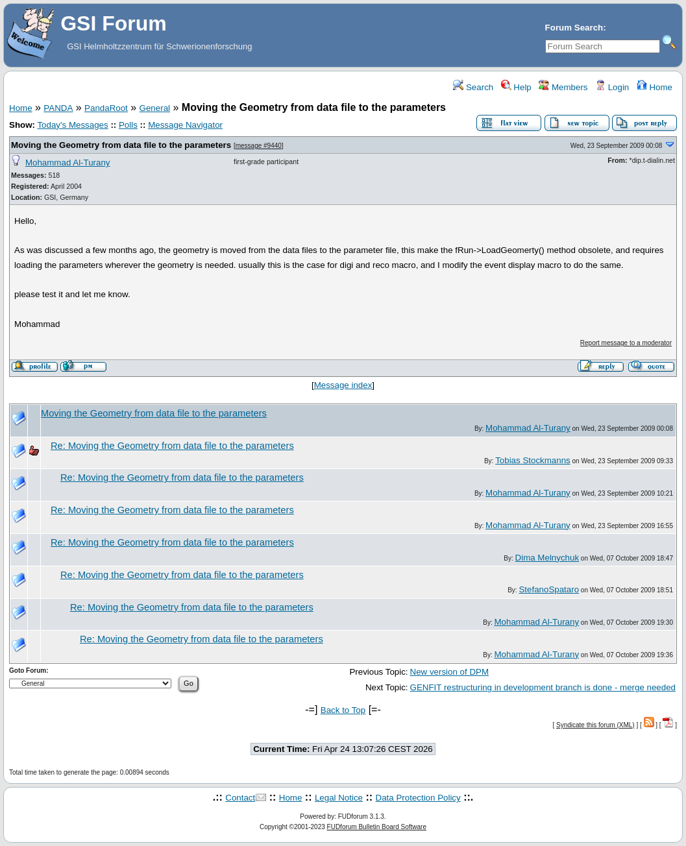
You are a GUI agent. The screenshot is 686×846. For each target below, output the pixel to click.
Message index (343, 385)
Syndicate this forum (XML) (595, 725)
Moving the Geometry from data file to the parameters (121, 145)
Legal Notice (339, 798)
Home (654, 87)
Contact (240, 798)
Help (516, 87)
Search (473, 87)
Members (563, 87)
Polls (128, 125)
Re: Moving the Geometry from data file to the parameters (172, 446)
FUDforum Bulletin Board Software (376, 826)
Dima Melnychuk (547, 557)
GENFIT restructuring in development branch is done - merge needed (543, 687)
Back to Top (343, 710)
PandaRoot (106, 108)
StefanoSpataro (549, 589)
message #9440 (259, 145)
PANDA (58, 108)
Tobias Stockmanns (532, 460)
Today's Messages (72, 125)
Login (612, 87)
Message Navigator (185, 125)
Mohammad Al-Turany (67, 162)
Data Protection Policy (418, 798)
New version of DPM (449, 672)
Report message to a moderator (626, 342)
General (155, 108)
